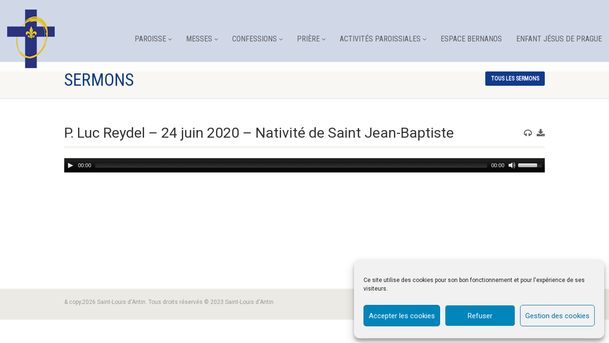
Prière (311, 38)
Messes (202, 38)
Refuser (480, 316)
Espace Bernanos (471, 38)
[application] (304, 165)
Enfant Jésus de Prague (559, 38)
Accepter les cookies (402, 316)
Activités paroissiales (383, 38)
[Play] (70, 165)
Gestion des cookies (557, 316)
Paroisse (153, 38)
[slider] (291, 165)
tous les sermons (515, 78)
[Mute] (511, 165)
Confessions (257, 38)
